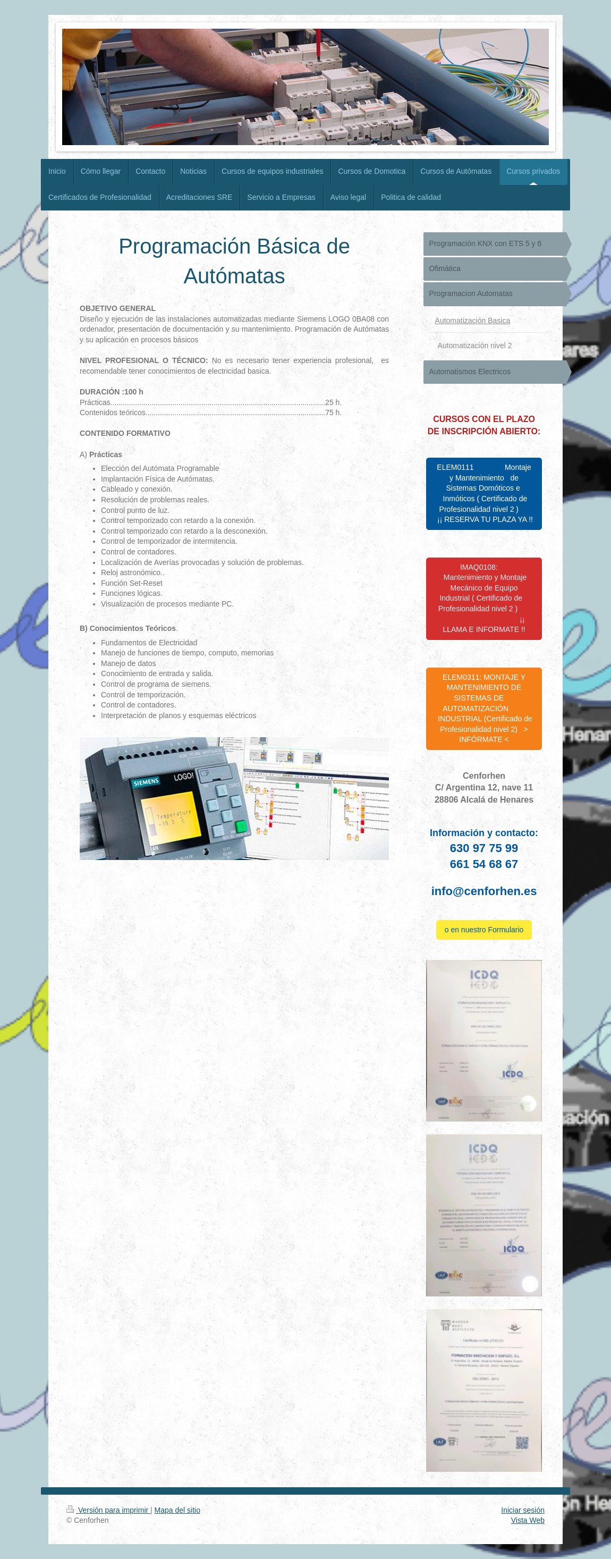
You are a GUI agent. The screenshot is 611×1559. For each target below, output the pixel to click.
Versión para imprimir (108, 1510)
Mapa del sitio (177, 1510)
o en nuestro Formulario (484, 929)
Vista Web (528, 1520)
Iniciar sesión (523, 1510)
